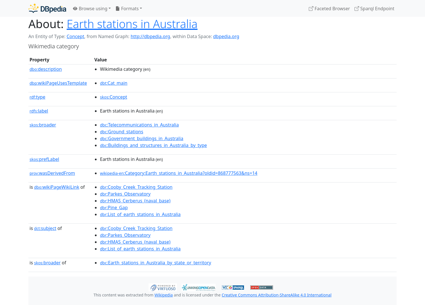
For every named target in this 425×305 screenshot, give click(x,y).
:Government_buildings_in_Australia (141, 138)
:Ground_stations (121, 131)
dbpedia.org (226, 36)
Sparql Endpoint (374, 8)
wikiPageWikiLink (56, 187)
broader (43, 125)
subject (45, 228)
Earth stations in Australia (132, 24)
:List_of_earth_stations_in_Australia (140, 214)
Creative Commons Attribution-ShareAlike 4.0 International (276, 295)
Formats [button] (127, 8)
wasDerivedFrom (52, 173)
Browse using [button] (90, 8)
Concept (75, 36)
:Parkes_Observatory (125, 194)
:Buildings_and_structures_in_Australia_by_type (153, 145)
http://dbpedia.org (150, 36)
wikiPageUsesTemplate (58, 83)
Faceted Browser (329, 8)
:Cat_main (114, 83)
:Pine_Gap (114, 207)
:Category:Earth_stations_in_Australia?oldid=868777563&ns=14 (178, 173)
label (39, 111)
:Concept (113, 97)
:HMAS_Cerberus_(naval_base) (135, 201)
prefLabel (44, 159)
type (37, 97)
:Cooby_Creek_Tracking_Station (136, 187)
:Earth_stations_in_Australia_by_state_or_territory (155, 263)
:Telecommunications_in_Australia (139, 125)
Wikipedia (164, 295)
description (46, 69)
